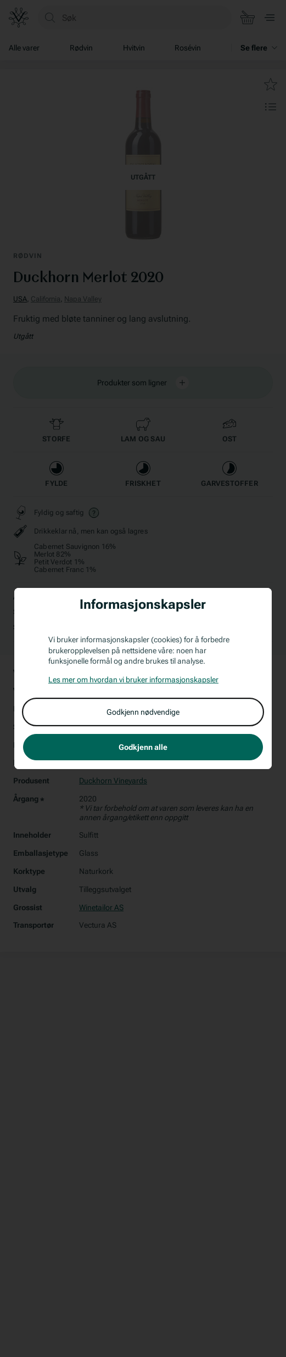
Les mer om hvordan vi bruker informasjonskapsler (133, 679)
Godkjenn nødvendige (143, 712)
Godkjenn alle (143, 747)
